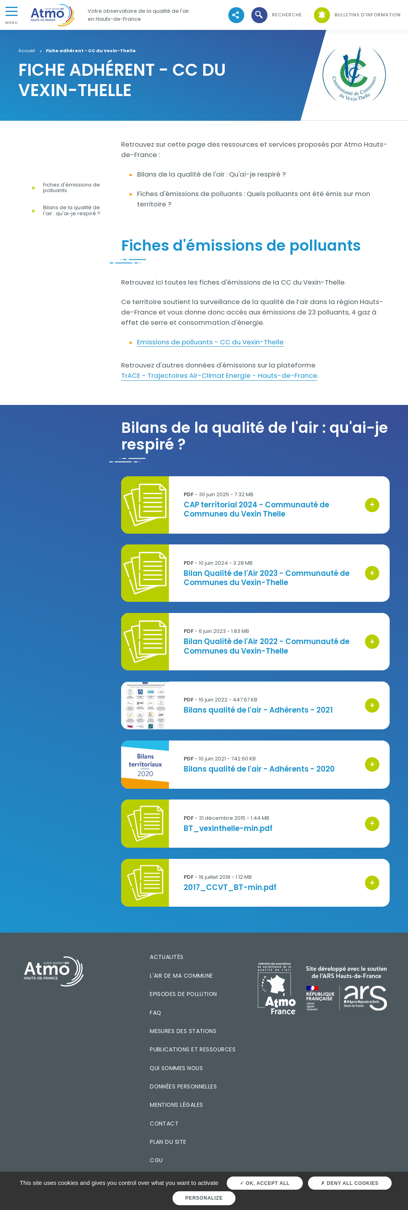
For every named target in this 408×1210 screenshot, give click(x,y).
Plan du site (168, 1142)
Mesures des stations (183, 1031)
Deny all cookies (350, 1183)
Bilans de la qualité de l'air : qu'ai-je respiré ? (71, 211)
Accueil (26, 51)
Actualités (167, 957)
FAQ (155, 1013)
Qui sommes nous (176, 1068)
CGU (156, 1160)
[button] (276, 15)
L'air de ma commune (181, 976)
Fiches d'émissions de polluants (71, 188)
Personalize (204, 1198)
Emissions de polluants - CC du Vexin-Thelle (210, 342)
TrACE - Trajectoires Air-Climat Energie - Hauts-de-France (219, 375)
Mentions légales (176, 1105)
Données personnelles (183, 1086)
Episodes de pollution (183, 994)
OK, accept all (265, 1183)
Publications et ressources (192, 1049)
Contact (164, 1124)
